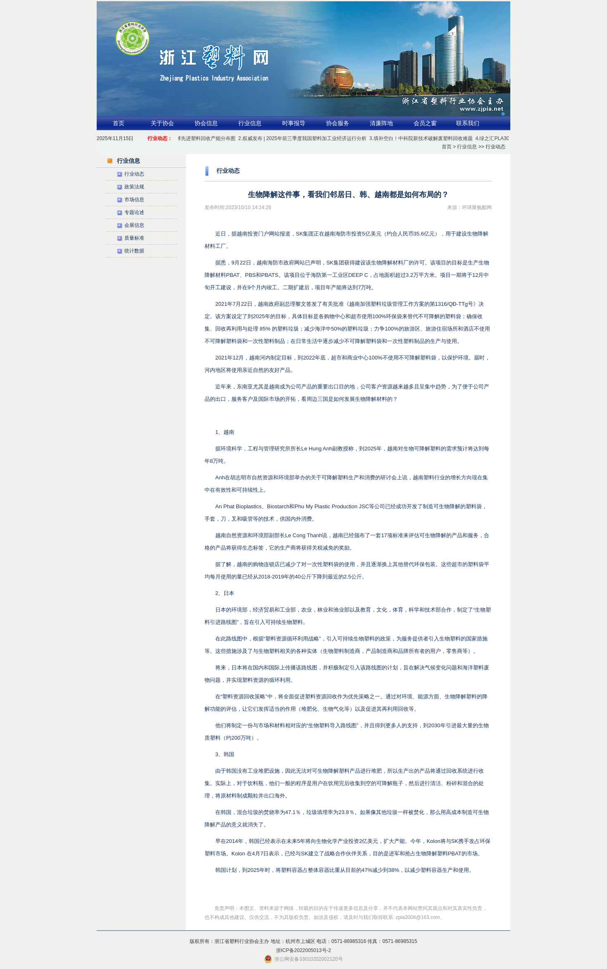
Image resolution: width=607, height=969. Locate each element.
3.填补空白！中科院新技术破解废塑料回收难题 (422, 138)
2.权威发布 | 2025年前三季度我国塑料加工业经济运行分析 (303, 138)
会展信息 (134, 225)
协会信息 (206, 123)
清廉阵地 (381, 123)
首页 (118, 123)
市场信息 (134, 199)
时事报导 (293, 123)
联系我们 (467, 123)
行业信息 (250, 123)
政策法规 (134, 187)
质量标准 (134, 238)
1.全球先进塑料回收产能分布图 (202, 138)
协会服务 (337, 123)
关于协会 (162, 123)
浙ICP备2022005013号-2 (303, 950)
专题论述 (134, 212)
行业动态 (134, 174)
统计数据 (134, 251)
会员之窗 (425, 123)
